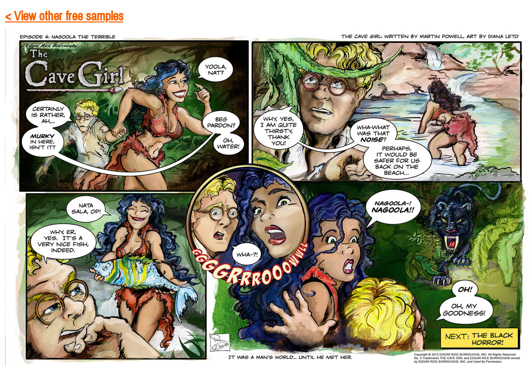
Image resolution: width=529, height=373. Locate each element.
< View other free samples (64, 16)
